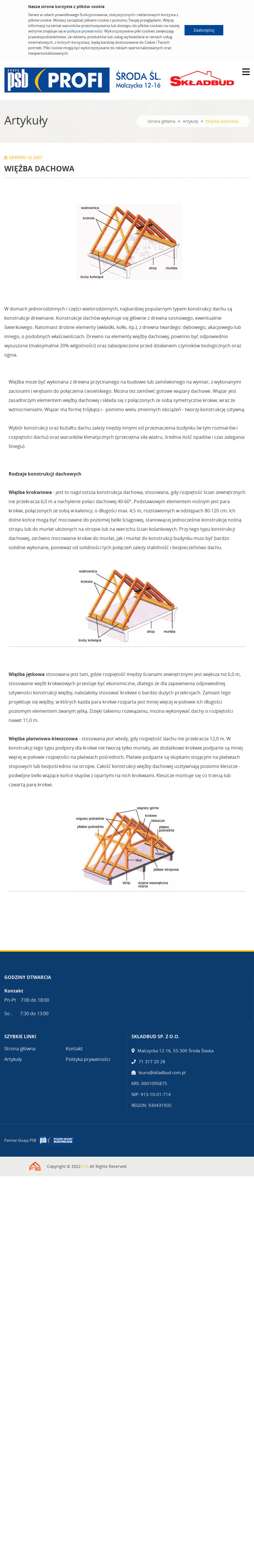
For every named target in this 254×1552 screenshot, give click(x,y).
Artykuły (190, 121)
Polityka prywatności (88, 1059)
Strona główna (161, 121)
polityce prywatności (84, 31)
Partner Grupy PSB (20, 1140)
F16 (85, 1166)
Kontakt (74, 1048)
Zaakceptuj (203, 30)
